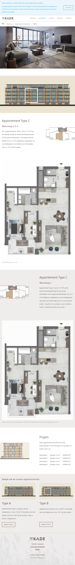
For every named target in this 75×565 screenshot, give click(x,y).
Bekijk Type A (8, 524)
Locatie (51, 18)
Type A (6, 503)
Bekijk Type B (46, 524)
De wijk (33, 18)
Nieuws (59, 18)
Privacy (37, 549)
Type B (43, 503)
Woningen (42, 18)
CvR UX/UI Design (39, 558)
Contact (68, 18)
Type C (35, 24)
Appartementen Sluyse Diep (22, 24)
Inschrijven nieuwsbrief (37, 547)
